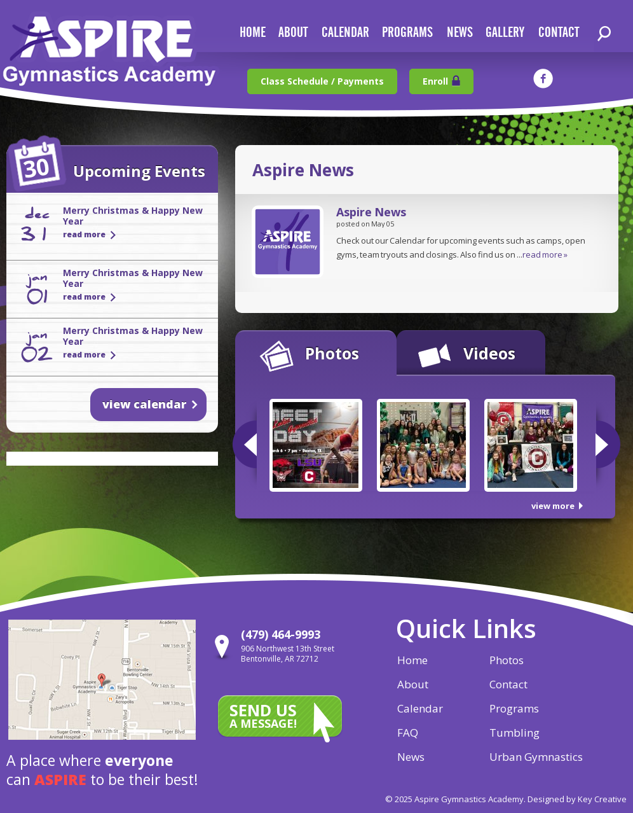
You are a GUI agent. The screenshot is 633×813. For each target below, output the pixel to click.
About (412, 684)
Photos (332, 353)
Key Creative (602, 799)
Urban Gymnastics (536, 756)
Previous (245, 444)
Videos (489, 353)
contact (558, 32)
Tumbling (514, 732)
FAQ (407, 732)
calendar (345, 32)
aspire (60, 779)
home (253, 32)
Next (608, 444)
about (293, 32)
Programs (407, 32)
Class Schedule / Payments (322, 81)
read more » (545, 254)
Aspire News (371, 211)
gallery (505, 32)
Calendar (420, 708)
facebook (543, 78)
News (411, 756)
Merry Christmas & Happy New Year (133, 215)
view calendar (144, 404)
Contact (508, 684)
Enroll (435, 81)
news (460, 32)
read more (84, 234)
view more (553, 505)
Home (412, 660)
